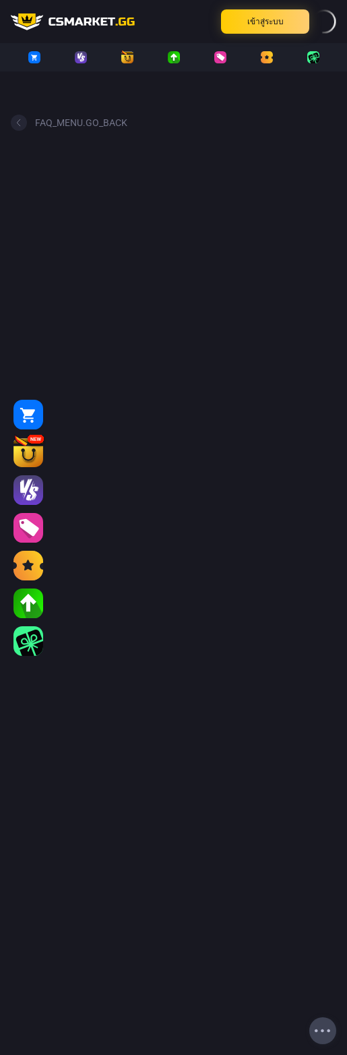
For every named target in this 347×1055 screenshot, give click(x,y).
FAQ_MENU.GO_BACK (69, 123)
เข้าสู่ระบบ (265, 21)
